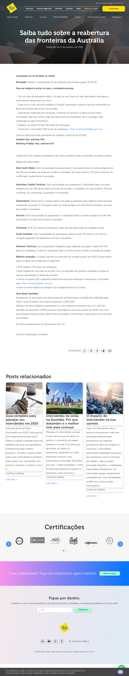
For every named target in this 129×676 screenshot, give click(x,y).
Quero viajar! (109, 573)
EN (117, 3)
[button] (63, 550)
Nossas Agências (44, 9)
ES (122, 3)
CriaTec (91, 652)
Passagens (117, 17)
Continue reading (21, 473)
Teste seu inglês (91, 9)
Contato (69, 9)
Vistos (77, 17)
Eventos (58, 9)
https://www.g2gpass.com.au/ (37, 283)
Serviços (29, 9)
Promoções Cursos (96, 17)
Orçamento (114, 9)
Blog (78, 9)
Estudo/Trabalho (60, 17)
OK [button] (120, 672)
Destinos (29, 17)
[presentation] (8, 544)
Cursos (43, 17)
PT (120, 3)
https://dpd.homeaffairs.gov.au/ (86, 129)
